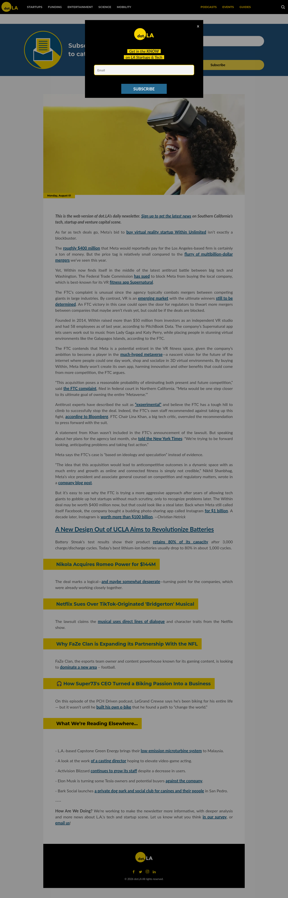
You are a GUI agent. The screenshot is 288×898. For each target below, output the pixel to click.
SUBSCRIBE (144, 88)
